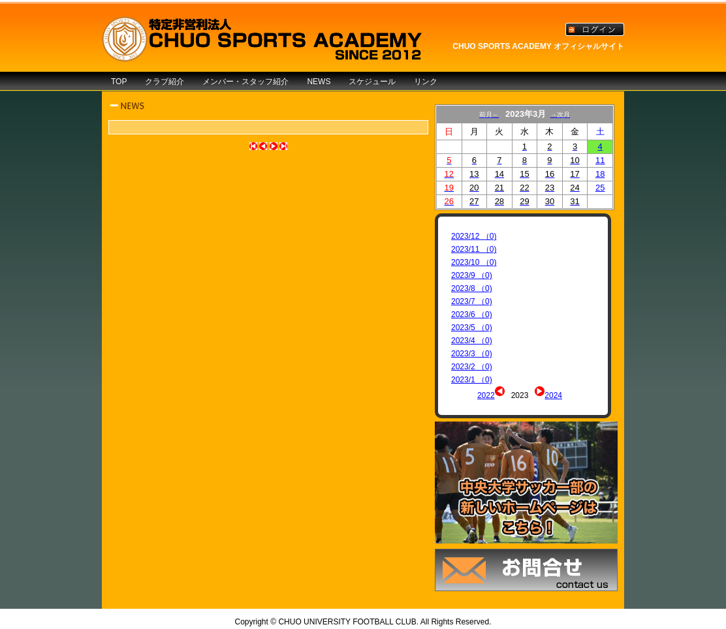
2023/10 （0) (473, 262)
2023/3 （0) (471, 353)
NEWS (318, 81)
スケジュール (372, 81)
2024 (553, 395)
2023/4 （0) (471, 340)
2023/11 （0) (473, 249)
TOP (119, 81)
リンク (425, 81)
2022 (486, 395)
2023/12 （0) (473, 236)
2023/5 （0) (471, 327)
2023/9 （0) (471, 275)
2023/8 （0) (471, 288)
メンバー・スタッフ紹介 (245, 81)
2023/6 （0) (471, 314)
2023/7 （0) (471, 301)
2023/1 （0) (471, 379)
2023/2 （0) (471, 366)
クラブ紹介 (164, 81)
